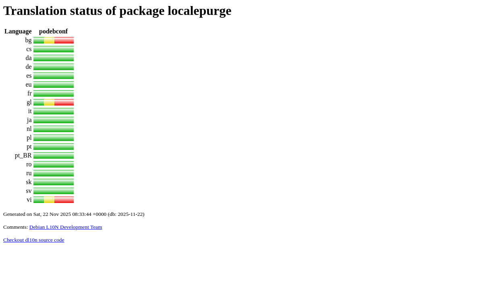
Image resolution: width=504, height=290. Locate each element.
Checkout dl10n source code (33, 240)
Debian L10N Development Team (65, 227)
